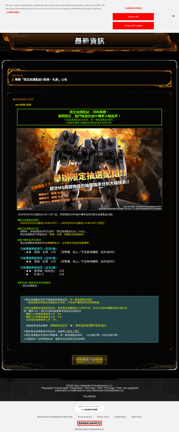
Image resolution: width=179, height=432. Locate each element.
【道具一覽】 (72, 331)
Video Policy (136, 417)
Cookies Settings (133, 6)
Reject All (133, 15)
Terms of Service (85, 417)
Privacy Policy (103, 417)
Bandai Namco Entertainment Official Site (54, 417)
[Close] (173, 15)
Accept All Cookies (133, 24)
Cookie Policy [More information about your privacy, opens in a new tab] (13, 10)
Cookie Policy (120, 417)
